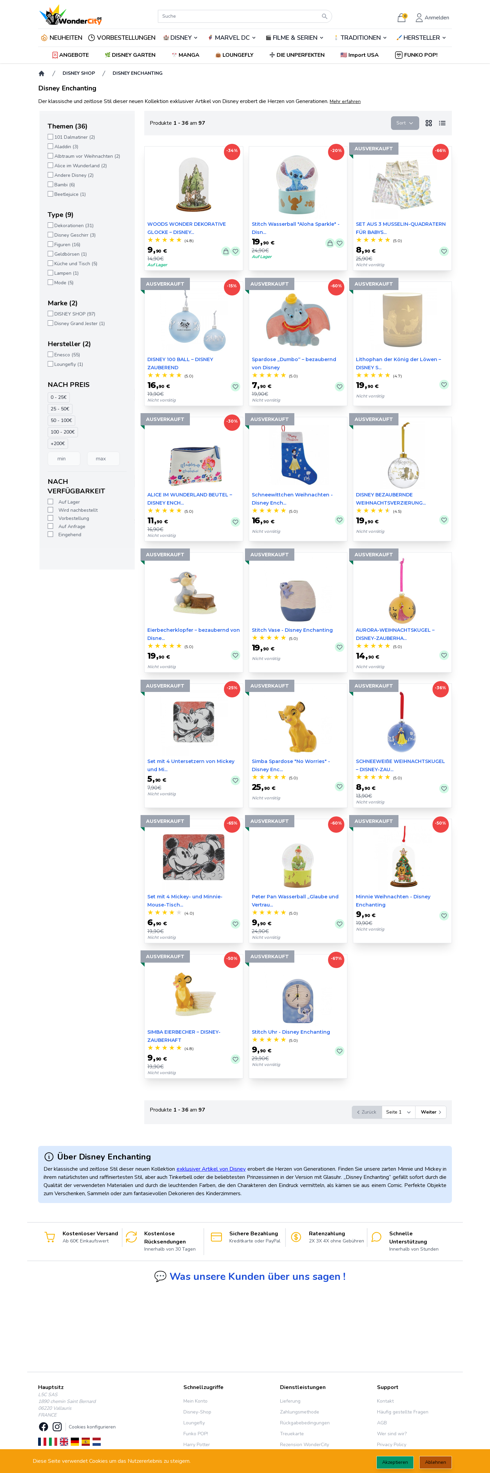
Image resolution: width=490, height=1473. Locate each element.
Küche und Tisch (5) (74, 263)
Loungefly (194, 1423)
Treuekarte (292, 1433)
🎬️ (294, 38)
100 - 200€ (61, 432)
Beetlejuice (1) (68, 194)
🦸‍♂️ (231, 38)
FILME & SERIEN (295, 38)
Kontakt (385, 1401)
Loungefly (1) (67, 364)
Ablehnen (435, 1462)
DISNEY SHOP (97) (73, 314)
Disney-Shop (197, 1412)
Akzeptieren (395, 1462)
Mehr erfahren (345, 101)
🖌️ (421, 38)
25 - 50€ (58, 409)
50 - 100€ (60, 420)
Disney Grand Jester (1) (78, 323)
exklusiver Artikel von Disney (211, 1169)
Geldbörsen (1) (69, 254)
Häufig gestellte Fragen (402, 1412)
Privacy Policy (391, 1444)
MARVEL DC (232, 38)
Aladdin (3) (65, 146)
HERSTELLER (422, 38)
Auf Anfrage (70, 526)
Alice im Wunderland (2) (79, 166)
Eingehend (68, 534)
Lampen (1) (65, 273)
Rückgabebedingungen (305, 1423)
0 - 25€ (57, 397)
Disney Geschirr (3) (73, 235)
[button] (360, 55)
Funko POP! (195, 1433)
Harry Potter (196, 1444)
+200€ (56, 443)
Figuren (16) (66, 244)
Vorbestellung (72, 518)
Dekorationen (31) (72, 225)
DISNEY (181, 38)
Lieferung (290, 1401)
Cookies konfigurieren (92, 1427)
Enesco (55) (66, 355)
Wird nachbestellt (76, 510)
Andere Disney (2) (72, 175)
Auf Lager (68, 502)
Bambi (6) (63, 185)
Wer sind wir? (392, 1433)
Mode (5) (62, 283)
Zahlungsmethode (299, 1412)
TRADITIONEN (361, 38)
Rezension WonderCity (304, 1444)
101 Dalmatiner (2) (73, 137)
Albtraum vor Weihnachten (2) (86, 156)
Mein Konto (195, 1401)
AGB (382, 1423)
